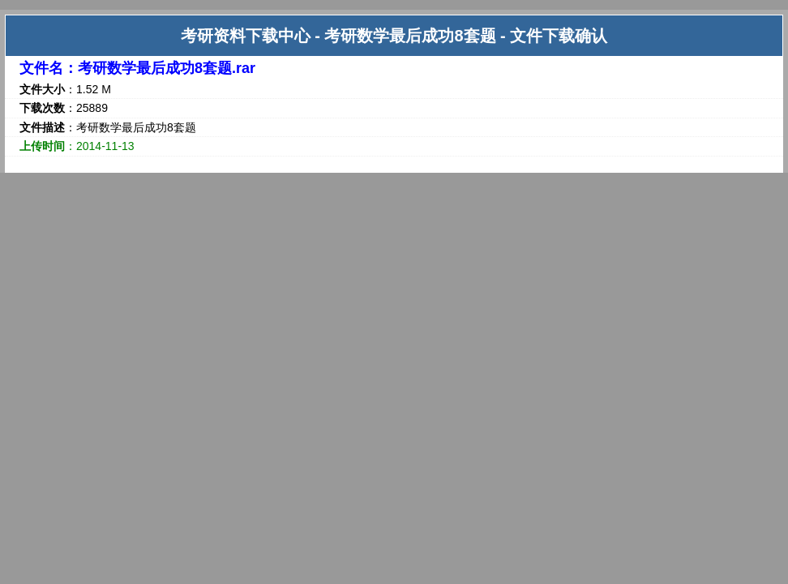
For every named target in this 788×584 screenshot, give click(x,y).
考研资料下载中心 (245, 36)
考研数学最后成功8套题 (409, 36)
